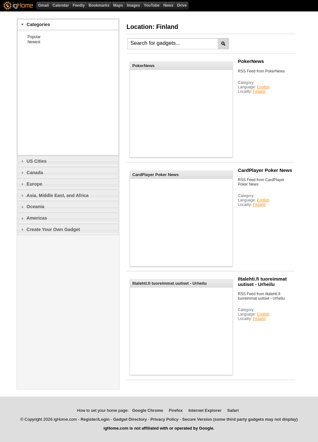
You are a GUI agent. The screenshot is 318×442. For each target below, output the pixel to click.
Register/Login (94, 419)
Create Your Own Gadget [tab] (50, 229)
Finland (259, 91)
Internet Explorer (204, 410)
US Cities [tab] (33, 161)
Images (133, 5)
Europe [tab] (31, 184)
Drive (182, 5)
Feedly (79, 5)
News (168, 5)
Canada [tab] (31, 172)
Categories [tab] (35, 24)
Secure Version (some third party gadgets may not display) (240, 419)
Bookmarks (99, 5)
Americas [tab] (33, 218)
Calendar (60, 5)
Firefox (176, 410)
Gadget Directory (130, 419)
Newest (33, 42)
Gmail (43, 5)
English (263, 87)
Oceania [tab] (32, 206)
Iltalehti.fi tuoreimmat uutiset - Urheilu (262, 281)
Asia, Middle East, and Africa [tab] (54, 195)
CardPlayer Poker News (265, 170)
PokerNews (251, 61)
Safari (233, 410)
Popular (33, 37)
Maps (118, 5)
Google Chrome (147, 410)
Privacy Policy (164, 419)
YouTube (152, 5)
